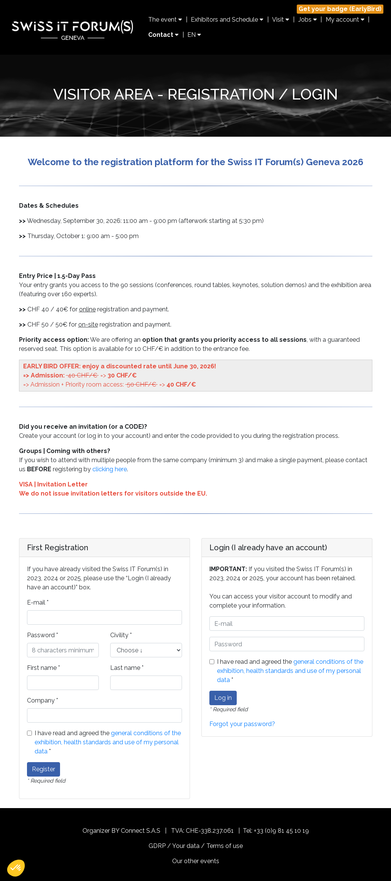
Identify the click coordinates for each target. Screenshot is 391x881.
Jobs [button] (307, 19)
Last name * (127, 667)
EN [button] (194, 34)
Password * (42, 635)
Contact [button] (163, 34)
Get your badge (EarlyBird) (340, 9)
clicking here (109, 469)
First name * (43, 667)
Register (43, 769)
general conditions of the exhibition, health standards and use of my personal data (108, 742)
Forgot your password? (242, 724)
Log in (223, 697)
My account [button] (345, 19)
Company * (42, 700)
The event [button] (165, 19)
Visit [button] (280, 19)
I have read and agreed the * (108, 742)
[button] (16, 868)
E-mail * (38, 602)
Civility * (121, 635)
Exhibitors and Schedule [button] (227, 19)
